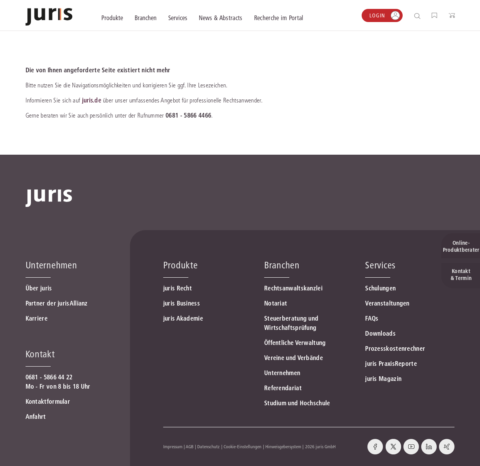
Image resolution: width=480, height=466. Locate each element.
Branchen (282, 265)
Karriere (37, 318)
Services (380, 265)
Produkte (180, 265)
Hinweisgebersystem (283, 446)
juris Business (181, 303)
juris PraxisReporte (391, 363)
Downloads (380, 333)
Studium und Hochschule (297, 403)
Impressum (173, 446)
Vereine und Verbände (293, 358)
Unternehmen (282, 373)
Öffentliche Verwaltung (295, 343)
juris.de (91, 100)
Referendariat (283, 388)
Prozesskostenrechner (395, 348)
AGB (189, 446)
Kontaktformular (48, 401)
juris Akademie (183, 318)
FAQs (371, 318)
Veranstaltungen (387, 303)
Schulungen (380, 288)
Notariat (275, 303)
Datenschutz (208, 446)
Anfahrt (36, 416)
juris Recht (177, 288)
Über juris (39, 288)
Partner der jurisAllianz (57, 303)
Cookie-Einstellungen (242, 446)
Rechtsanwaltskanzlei (293, 288)
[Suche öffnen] (418, 15)
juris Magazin (383, 378)
